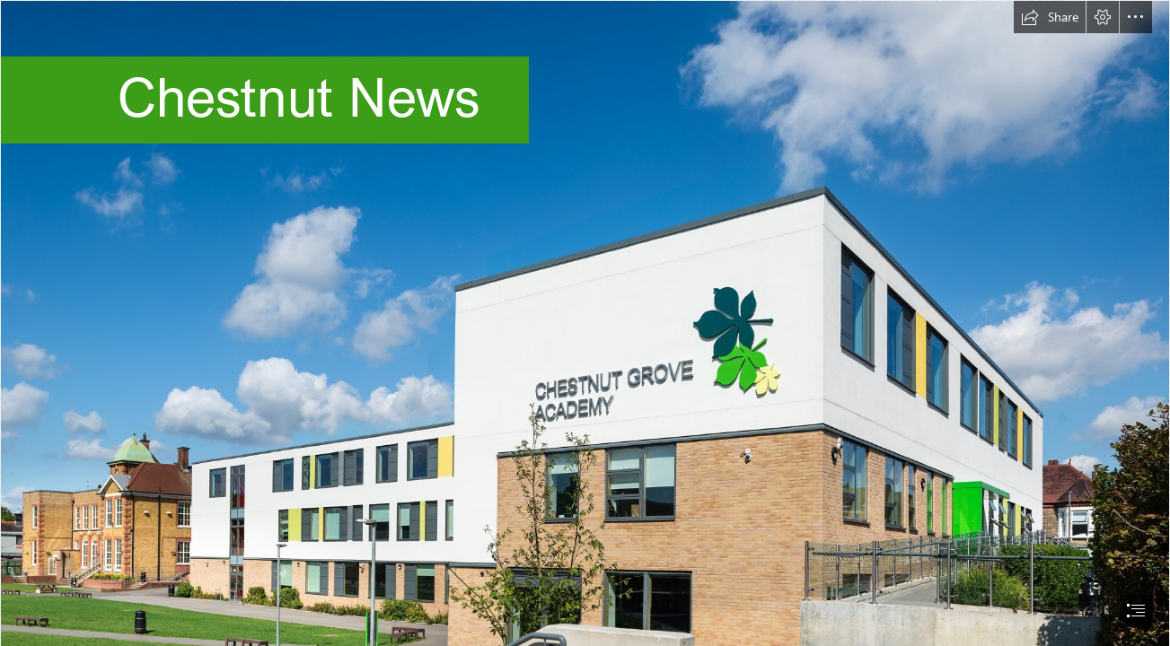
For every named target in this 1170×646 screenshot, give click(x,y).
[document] (585, 323)
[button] (1050, 17)
